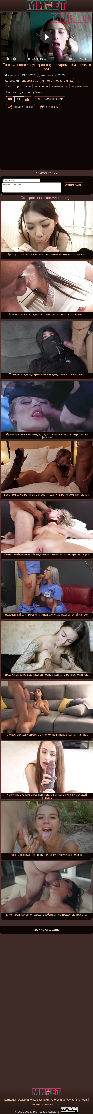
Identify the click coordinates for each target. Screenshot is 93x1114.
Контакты (10, 1099)
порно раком (22, 86)
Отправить (73, 185)
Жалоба (52, 107)
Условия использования (33, 1099)
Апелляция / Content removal (69, 1099)
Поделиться (23, 107)
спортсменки (79, 86)
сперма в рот (31, 80)
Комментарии (52, 99)
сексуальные (59, 86)
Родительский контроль (46, 1104)
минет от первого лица (57, 80)
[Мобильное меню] (3, 5)
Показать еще (46, 929)
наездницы (40, 86)
